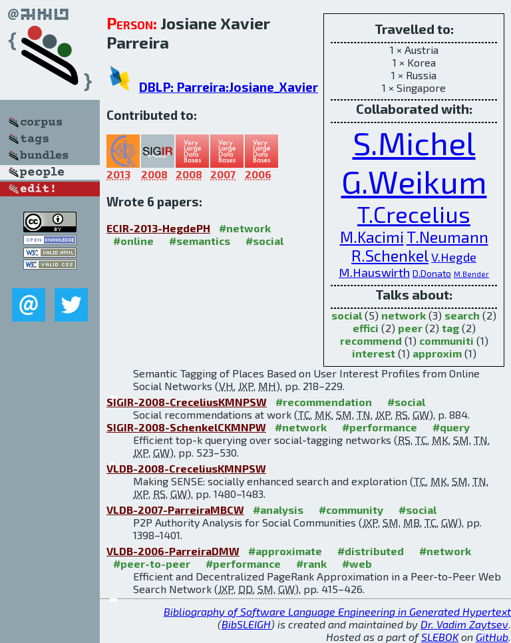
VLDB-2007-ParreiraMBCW (175, 509)
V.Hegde (453, 257)
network (403, 315)
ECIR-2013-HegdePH (158, 228)
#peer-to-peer (151, 563)
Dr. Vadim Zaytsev (464, 624)
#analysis (278, 509)
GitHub (492, 636)
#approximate (285, 550)
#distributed (370, 550)
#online (133, 240)
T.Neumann (447, 237)
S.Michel (414, 142)
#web (357, 563)
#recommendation (323, 401)
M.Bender (471, 274)
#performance (379, 427)
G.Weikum (414, 181)
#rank (311, 563)
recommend (371, 340)
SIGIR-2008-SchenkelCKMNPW (186, 427)
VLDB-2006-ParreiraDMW (173, 550)
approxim (437, 353)
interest (373, 353)
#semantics (199, 240)
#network (245, 228)
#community (351, 509)
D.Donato (432, 273)
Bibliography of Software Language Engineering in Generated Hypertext (337, 611)
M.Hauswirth (374, 272)
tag (450, 328)
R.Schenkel (389, 255)
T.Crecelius (413, 214)
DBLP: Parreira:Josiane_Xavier (228, 87)
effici (366, 328)
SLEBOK (439, 636)
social (346, 315)
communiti (446, 340)
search (462, 315)
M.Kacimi (372, 237)
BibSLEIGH (246, 624)
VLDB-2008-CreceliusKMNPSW (186, 468)
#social (264, 240)
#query (451, 427)
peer (410, 328)
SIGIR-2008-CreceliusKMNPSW (186, 401)
